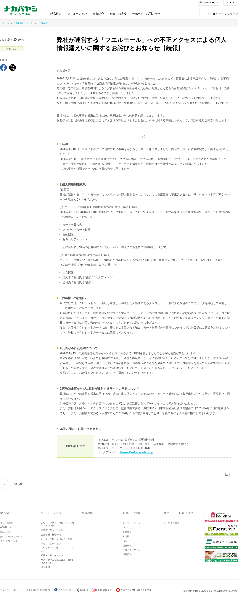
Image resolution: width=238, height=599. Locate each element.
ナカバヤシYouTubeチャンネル (136, 590)
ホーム (5, 23)
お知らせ (42, 23)
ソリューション (77, 13)
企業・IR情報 (118, 13)
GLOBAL (230, 2)
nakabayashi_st (104, 590)
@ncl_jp (84, 590)
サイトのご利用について (38, 590)
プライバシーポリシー (11, 590)
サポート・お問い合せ (146, 13)
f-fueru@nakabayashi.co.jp (136, 452)
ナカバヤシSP (63, 590)
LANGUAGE (208, 2)
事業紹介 (98, 13)
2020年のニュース (23, 23)
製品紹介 (55, 13)
